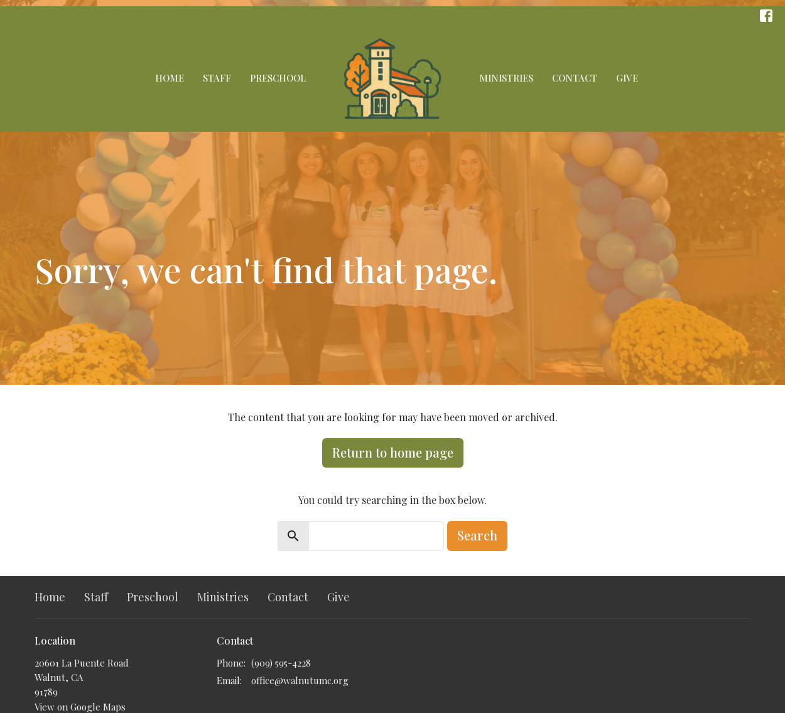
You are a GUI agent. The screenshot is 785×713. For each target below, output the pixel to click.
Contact (574, 78)
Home (169, 78)
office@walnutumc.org (300, 680)
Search (477, 535)
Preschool (278, 78)
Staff (217, 78)
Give (627, 78)
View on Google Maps (80, 706)
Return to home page (392, 452)
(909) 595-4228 (281, 663)
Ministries (506, 78)
